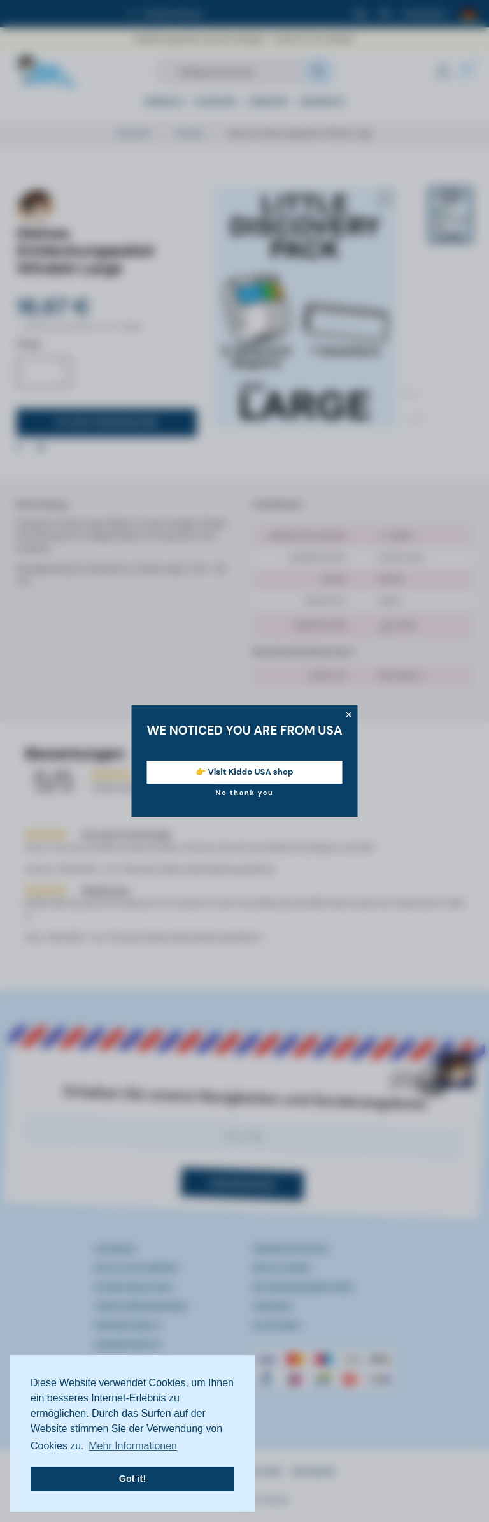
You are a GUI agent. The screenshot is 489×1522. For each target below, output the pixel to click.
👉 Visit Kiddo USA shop (244, 771)
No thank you (244, 792)
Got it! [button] (132, 1479)
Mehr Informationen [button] (133, 1445)
